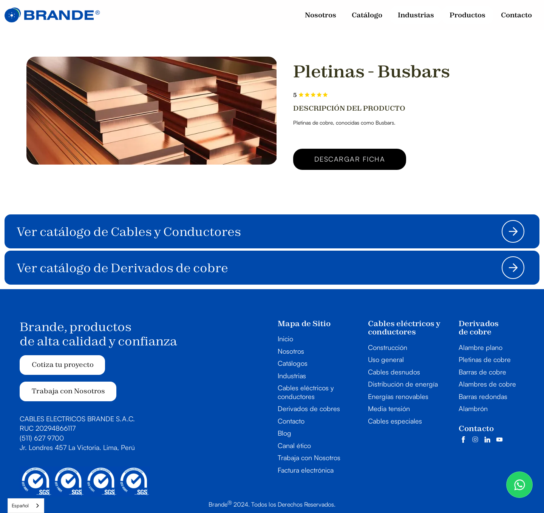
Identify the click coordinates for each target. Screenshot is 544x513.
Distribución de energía (403, 384)
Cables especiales (395, 421)
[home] (52, 15)
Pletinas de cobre (485, 359)
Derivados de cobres (309, 408)
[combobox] (26, 505)
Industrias (292, 375)
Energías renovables (398, 396)
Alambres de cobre (487, 384)
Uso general (386, 359)
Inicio (285, 338)
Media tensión (389, 408)
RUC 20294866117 (48, 428)
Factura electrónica (306, 470)
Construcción (387, 347)
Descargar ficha (349, 159)
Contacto (291, 421)
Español (20, 505)
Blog (284, 433)
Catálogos (293, 363)
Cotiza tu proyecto (63, 364)
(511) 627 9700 (42, 438)
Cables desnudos (394, 372)
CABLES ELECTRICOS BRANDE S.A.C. (77, 418)
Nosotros (291, 351)
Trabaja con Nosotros (68, 391)
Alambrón (473, 408)
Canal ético (294, 445)
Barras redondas (483, 396)
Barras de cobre (482, 372)
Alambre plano (480, 347)
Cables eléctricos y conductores (306, 392)
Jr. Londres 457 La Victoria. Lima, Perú (77, 447)
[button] (416, 15)
